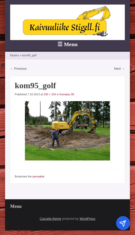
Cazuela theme (50, 219)
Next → (119, 68)
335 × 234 (49, 94)
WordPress (87, 219)
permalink (38, 176)
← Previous (18, 68)
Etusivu (14, 55)
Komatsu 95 (66, 94)
